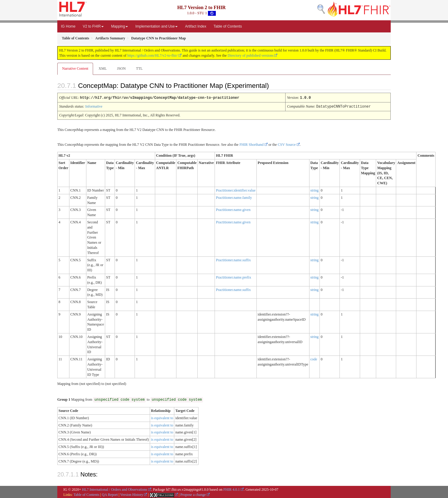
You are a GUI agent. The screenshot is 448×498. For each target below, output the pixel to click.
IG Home (68, 26)
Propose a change (193, 494)
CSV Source (287, 144)
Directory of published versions (251, 55)
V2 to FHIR (93, 26)
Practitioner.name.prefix (233, 277)
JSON (121, 68)
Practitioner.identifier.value (236, 190)
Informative (93, 106)
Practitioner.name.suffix (233, 259)
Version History (131, 494)
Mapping (119, 26)
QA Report (110, 494)
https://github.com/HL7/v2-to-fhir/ (152, 55)
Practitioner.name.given (233, 209)
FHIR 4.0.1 (231, 489)
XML (103, 68)
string (314, 190)
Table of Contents (228, 26)
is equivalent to (162, 417)
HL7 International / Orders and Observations (114, 489)
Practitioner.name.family (234, 197)
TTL (139, 68)
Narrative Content (75, 68)
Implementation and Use (156, 26)
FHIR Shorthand (251, 144)
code (313, 358)
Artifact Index (195, 26)
